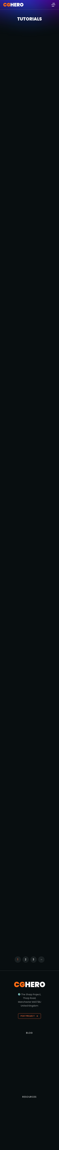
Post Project (29, 1016)
